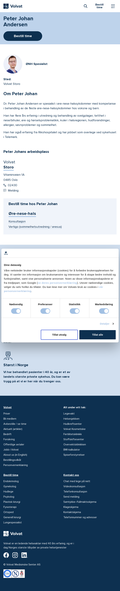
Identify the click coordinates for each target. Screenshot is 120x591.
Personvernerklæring (15, 465)
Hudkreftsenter (72, 424)
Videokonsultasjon (74, 486)
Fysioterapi (9, 507)
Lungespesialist (12, 522)
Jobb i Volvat (11, 449)
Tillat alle (97, 334)
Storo (8, 167)
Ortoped (8, 512)
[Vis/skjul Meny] (113, 6)
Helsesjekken (71, 418)
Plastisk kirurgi (11, 502)
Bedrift (7, 434)
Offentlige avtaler (13, 444)
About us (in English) (15, 455)
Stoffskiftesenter (73, 439)
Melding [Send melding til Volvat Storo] (11, 190)
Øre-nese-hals (22, 213)
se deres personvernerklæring (57, 282)
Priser (6, 413)
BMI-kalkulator (71, 449)
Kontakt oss (71, 475)
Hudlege (8, 491)
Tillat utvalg (59, 334)
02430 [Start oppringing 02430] (10, 185)
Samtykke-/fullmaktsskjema (79, 502)
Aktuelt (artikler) (12, 429)
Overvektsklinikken (74, 444)
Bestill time (10, 475)
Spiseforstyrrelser (74, 455)
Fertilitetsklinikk (72, 434)
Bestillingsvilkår (12, 460)
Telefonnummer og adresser (80, 517)
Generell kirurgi (12, 517)
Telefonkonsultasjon (75, 491)
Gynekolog (9, 486)
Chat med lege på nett (76, 481)
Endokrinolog (11, 481)
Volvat (7, 407)
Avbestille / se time (14, 424)
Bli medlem (9, 418)
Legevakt (69, 413)
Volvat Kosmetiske (74, 429)
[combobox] (85, 6)
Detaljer (105, 323)
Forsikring (9, 439)
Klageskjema (70, 507)
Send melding (71, 496)
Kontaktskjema (72, 512)
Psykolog (8, 496)
